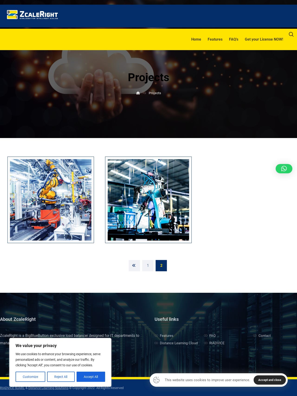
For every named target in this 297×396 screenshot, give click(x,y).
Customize (30, 377)
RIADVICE (214, 343)
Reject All (60, 377)
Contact (262, 336)
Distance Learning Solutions (48, 388)
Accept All (91, 377)
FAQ (210, 336)
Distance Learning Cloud (176, 343)
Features (164, 336)
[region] (60, 362)
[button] (284, 168)
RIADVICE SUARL (12, 388)
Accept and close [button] (269, 380)
